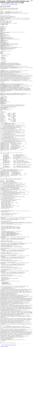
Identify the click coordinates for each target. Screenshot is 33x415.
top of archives (11, 4)
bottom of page (6, 4)
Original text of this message (4, 413)
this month (15, 4)
